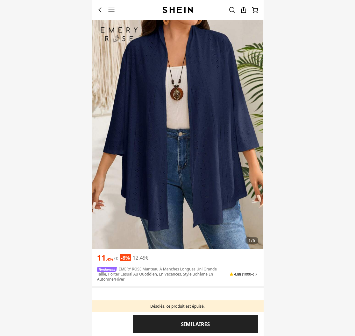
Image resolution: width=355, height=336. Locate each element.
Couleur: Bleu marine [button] (119, 304)
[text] (105, 258)
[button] (244, 274)
